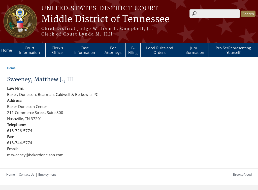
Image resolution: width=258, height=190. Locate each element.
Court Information (29, 50)
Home (6, 50)
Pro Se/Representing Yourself (233, 50)
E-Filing (133, 50)
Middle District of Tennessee (105, 19)
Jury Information (193, 50)
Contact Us (26, 174)
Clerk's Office (57, 50)
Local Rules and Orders (159, 50)
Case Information (84, 50)
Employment (47, 174)
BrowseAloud (242, 174)
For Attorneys (113, 50)
